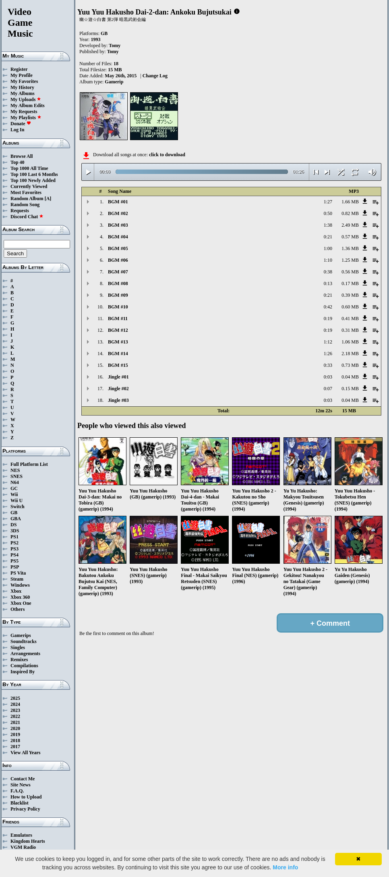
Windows (20, 585)
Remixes (19, 659)
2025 (15, 698)
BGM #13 (118, 342)
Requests (19, 210)
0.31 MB (350, 330)
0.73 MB (350, 365)
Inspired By (22, 671)
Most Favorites (25, 192)
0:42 (328, 307)
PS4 (14, 555)
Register (19, 69)
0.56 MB (350, 272)
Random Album (26, 198)
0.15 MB (350, 388)
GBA (15, 518)
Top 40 (17, 162)
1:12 (328, 342)
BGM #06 (118, 260)
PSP (14, 567)
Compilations (24, 665)
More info (285, 867)
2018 (15, 740)
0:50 (328, 213)
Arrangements (25, 653)
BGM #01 (118, 202)
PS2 (14, 543)
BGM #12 (118, 330)
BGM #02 (118, 213)
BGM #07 (118, 272)
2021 (15, 722)
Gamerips (20, 635)
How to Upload (25, 797)
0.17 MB (350, 283)
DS (13, 524)
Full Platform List (29, 464)
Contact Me (22, 779)
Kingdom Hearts (27, 841)
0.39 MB (350, 295)
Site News (20, 785)
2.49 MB (350, 225)
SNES (16, 476)
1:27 (328, 202)
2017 (15, 746)
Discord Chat (26, 216)
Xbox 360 (20, 597)
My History (22, 87)
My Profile (21, 75)
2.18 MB (350, 353)
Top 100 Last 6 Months (34, 174)
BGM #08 (118, 283)
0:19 (328, 318)
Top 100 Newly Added (33, 180)
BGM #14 (118, 353)
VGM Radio (23, 847)
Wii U (16, 500)
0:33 (328, 365)
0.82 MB (350, 213)
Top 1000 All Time (29, 168)
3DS (14, 531)
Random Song (24, 204)
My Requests (23, 111)
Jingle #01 (118, 377)
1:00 (328, 248)
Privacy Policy (25, 809)
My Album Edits (27, 105)
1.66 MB (350, 202)
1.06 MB (350, 342)
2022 (15, 716)
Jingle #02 (118, 388)
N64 (14, 482)
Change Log (155, 76)
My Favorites (24, 81)
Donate (20, 123)
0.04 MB (350, 377)
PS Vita (18, 573)
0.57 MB (350, 237)
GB (13, 512)
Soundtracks (23, 641)
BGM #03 (118, 225)
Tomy (114, 45)
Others (17, 609)
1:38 (328, 225)
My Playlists (25, 117)
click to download (167, 154)
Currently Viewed (28, 186)
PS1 (14, 537)
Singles (17, 647)
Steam (16, 579)
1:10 (328, 260)
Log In (17, 129)
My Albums (22, 93)
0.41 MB (350, 318)
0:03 (328, 377)
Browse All (21, 156)
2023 (15, 710)
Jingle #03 (118, 400)
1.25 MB (350, 260)
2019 (15, 734)
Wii (14, 494)
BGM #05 (118, 248)
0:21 (328, 237)
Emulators (21, 835)
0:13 (328, 283)
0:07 (328, 388)
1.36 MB (350, 248)
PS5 (14, 561)
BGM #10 (118, 307)
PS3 (14, 549)
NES (15, 470)
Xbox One (20, 603)
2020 (15, 728)
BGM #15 (118, 365)
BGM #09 (118, 295)
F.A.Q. (17, 791)
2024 (15, 704)
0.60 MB (350, 307)
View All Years (25, 752)
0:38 (328, 272)
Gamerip (114, 82)
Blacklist (19, 803)
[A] (48, 198)
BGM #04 (118, 237)
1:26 (328, 353)
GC (14, 488)
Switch (17, 506)
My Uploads (25, 99)
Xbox (15, 591)
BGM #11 (118, 318)
